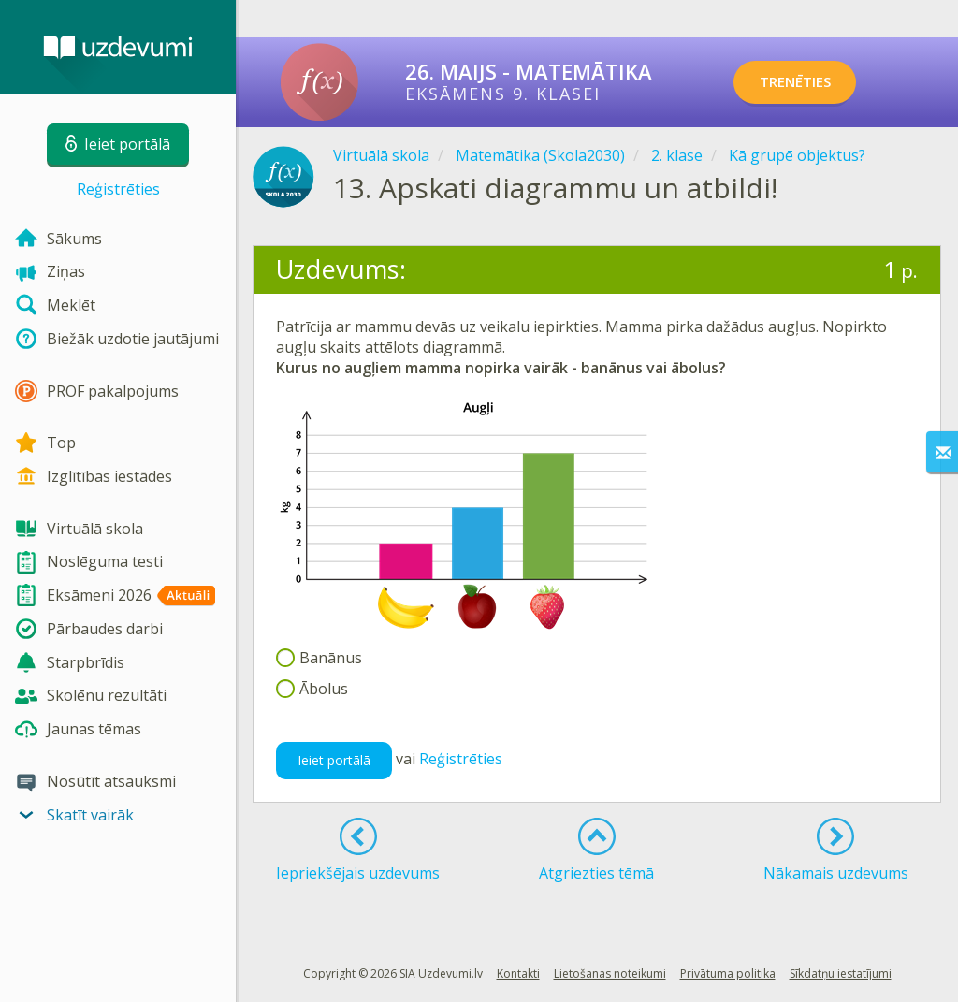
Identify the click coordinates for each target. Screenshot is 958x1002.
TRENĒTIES (809, 82)
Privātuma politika (728, 973)
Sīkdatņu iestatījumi (841, 973)
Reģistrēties (118, 189)
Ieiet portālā (334, 760)
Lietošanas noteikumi (610, 973)
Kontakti (518, 973)
